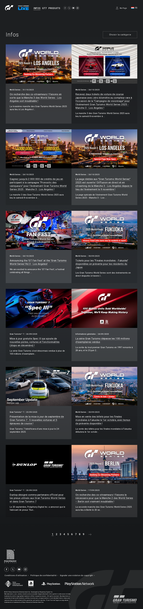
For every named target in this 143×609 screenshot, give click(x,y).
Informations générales (86, 334)
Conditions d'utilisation (16, 575)
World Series (15, 90)
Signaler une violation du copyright (81, 575)
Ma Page (123, 8)
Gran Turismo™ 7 (17, 334)
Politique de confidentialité (45, 575)
